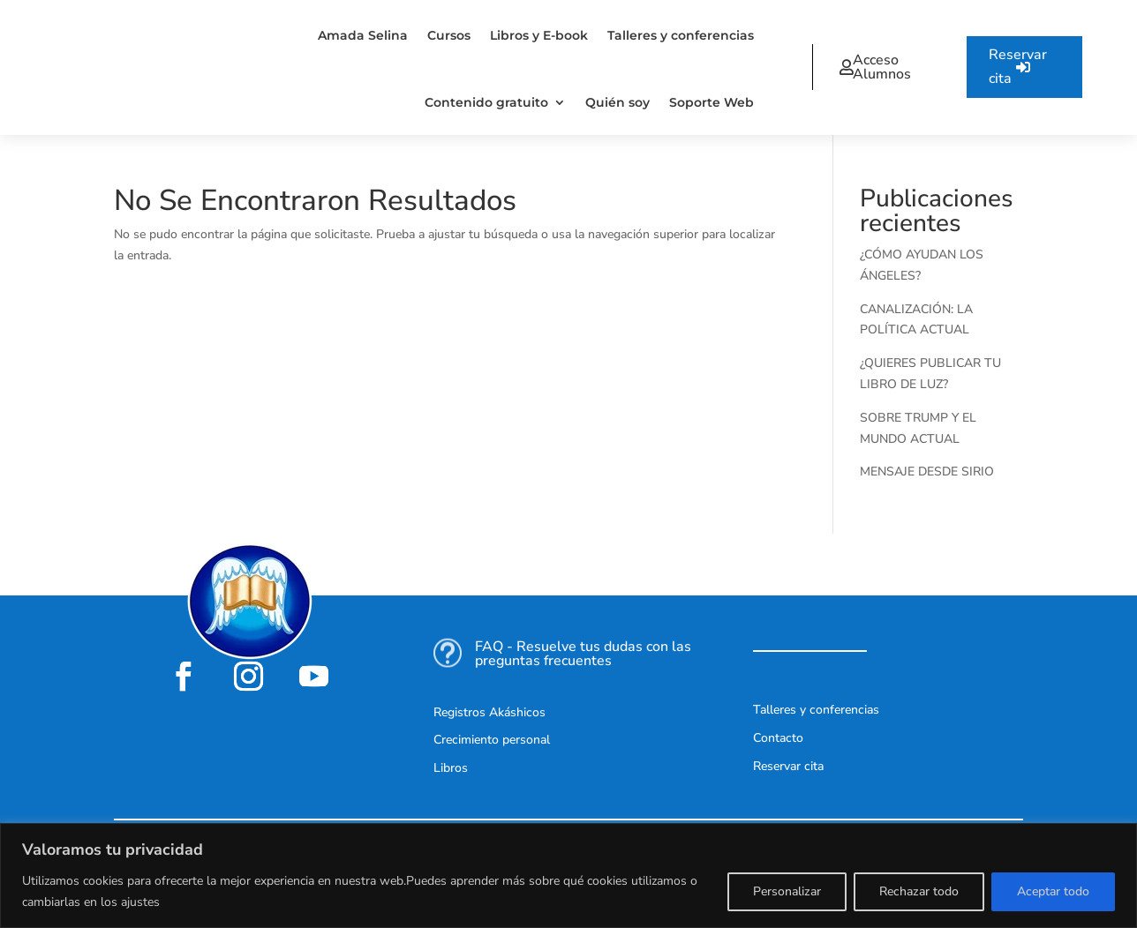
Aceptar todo (1053, 891)
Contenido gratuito (486, 102)
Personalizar (787, 891)
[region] (568, 875)
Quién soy (617, 102)
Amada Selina (363, 35)
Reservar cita (1018, 66)
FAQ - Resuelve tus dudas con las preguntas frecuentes (583, 653)
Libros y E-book (539, 35)
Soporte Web (711, 102)
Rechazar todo (919, 891)
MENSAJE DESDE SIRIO (927, 471)
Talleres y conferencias (680, 35)
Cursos (449, 35)
